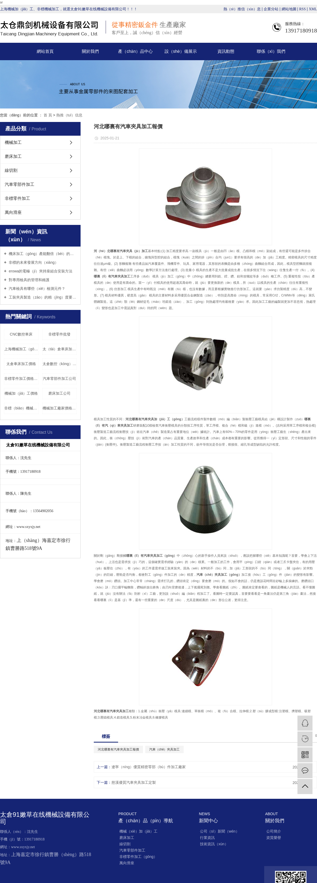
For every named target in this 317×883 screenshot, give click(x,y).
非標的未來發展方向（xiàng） (33, 262)
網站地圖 (289, 9)
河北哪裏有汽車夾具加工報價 (118, 749)
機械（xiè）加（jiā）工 (138, 831)
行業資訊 (207, 837)
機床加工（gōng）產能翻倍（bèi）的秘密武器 (42, 254)
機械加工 (13, 142)
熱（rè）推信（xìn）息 (242, 9)
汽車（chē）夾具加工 (164, 749)
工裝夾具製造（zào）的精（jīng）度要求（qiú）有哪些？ (42, 297)
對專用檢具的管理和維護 (28, 280)
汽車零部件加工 (19, 184)
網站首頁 (45, 51)
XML (313, 9)
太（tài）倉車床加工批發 (60, 349)
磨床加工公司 (59, 393)
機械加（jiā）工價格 (21, 393)
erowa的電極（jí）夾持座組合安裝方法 (40, 271)
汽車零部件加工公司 (59, 378)
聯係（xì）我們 (271, 51)
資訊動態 (225, 51)
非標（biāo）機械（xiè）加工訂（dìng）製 (21, 408)
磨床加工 (13, 156)
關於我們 (90, 51)
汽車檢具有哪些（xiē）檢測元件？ (36, 288)
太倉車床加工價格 (21, 364)
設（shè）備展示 (181, 51)
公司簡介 (273, 831)
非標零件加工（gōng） (138, 856)
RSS (302, 9)
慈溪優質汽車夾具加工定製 (133, 782)
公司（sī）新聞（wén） (219, 831)
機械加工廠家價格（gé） (60, 408)
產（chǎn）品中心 (135, 51)
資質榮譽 (273, 837)
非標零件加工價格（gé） (21, 378)
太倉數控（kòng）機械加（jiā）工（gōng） (60, 364)
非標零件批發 (59, 334)
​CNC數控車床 (21, 334)
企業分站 (271, 9)
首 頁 (48, 115)
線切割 (11, 170)
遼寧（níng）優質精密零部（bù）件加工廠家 (148, 767)
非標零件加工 (17, 198)
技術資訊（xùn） (214, 844)
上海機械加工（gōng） (21, 349)
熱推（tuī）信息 (69, 115)
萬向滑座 (13, 212)
